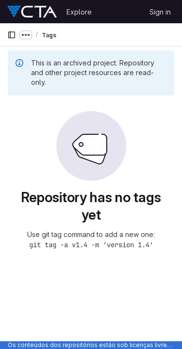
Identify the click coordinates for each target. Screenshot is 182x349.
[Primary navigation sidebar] (11, 35)
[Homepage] (32, 11)
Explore (79, 12)
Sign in (160, 12)
